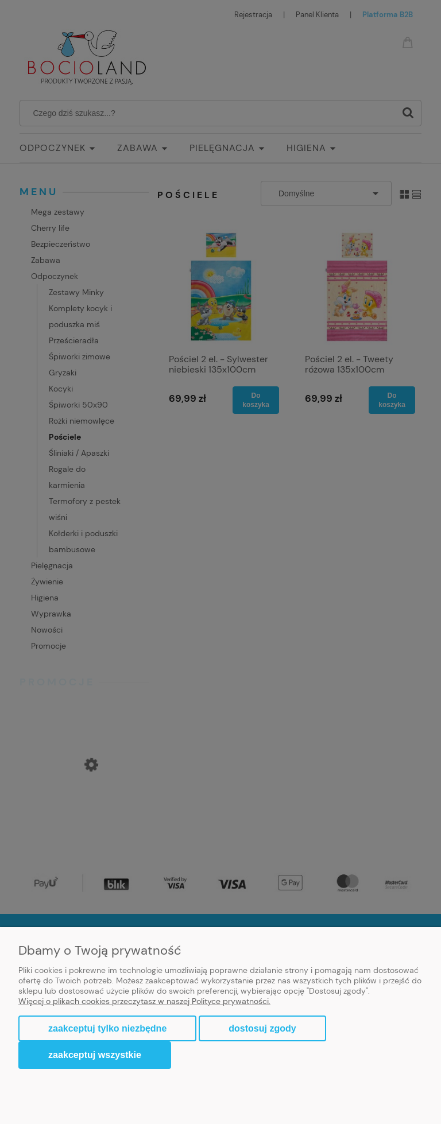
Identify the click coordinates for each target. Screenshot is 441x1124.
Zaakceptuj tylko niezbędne (107, 1028)
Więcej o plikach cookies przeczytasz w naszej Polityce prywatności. (144, 1001)
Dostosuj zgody (262, 1028)
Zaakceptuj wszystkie (94, 1054)
